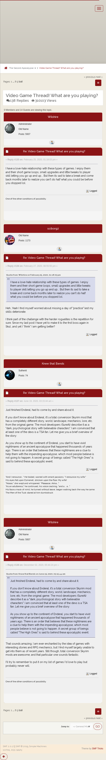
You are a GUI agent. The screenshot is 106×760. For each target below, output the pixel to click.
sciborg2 (53, 228)
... (14, 81)
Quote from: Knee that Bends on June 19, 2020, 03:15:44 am (35, 574)
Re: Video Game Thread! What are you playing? (54, 151)
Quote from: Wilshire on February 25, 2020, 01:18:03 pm (33, 275)
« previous (89, 76)
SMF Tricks (97, 748)
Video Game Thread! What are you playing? (61, 68)
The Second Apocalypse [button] (22, 68)
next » (99, 76)
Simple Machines (37, 746)
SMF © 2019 (22, 746)
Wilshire (53, 117)
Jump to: (65, 726)
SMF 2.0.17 (8, 746)
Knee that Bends (53, 363)
